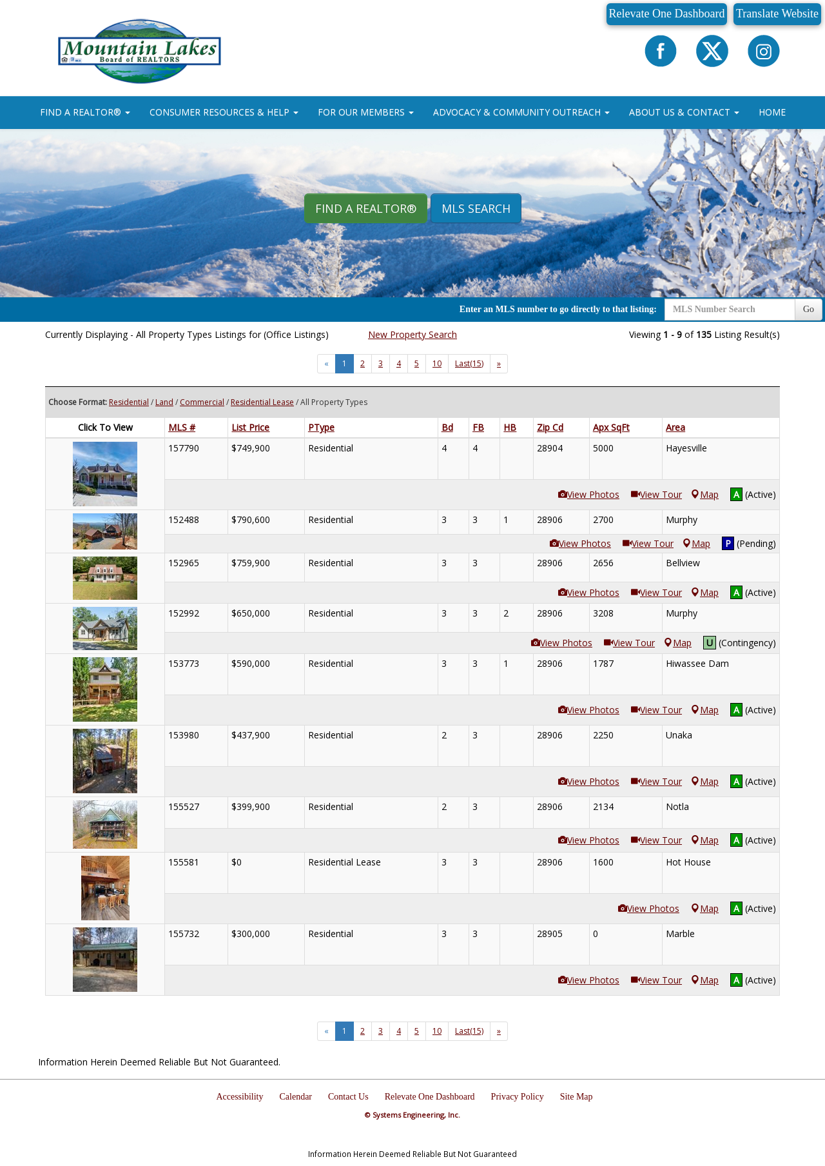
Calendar (296, 1097)
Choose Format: (77, 402)
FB (478, 427)
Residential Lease (262, 402)
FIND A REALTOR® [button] (85, 112)
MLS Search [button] (476, 208)
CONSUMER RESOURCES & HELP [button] (224, 112)
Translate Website (777, 13)
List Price (250, 427)
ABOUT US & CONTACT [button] (684, 112)
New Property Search (412, 334)
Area (675, 427)
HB (509, 427)
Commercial (202, 402)
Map (705, 494)
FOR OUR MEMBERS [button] (366, 112)
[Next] (499, 363)
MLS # (181, 427)
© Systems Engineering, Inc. (412, 1115)
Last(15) (469, 363)
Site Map (576, 1097)
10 (437, 363)
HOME (772, 112)
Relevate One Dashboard (667, 13)
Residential (129, 402)
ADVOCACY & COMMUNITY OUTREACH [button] (521, 112)
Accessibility (239, 1097)
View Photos (588, 494)
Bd (447, 427)
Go (808, 309)
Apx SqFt (611, 427)
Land (164, 402)
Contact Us (348, 1097)
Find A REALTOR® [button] (365, 208)
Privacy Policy (517, 1097)
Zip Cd (550, 427)
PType (321, 427)
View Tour (656, 494)
